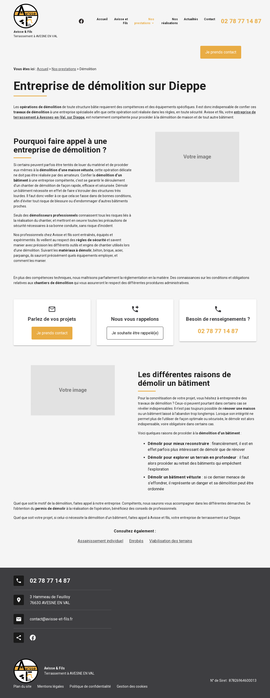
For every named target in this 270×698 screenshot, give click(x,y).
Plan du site (23, 686)
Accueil (102, 19)
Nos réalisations (169, 21)
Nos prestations (144, 21)
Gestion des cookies (132, 686)
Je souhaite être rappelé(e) (135, 333)
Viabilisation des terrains (170, 541)
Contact (209, 19)
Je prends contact (220, 52)
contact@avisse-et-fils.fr (51, 619)
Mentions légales (50, 686)
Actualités (191, 19)
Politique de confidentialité (90, 686)
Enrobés (136, 541)
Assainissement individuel (100, 541)
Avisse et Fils (121, 21)
